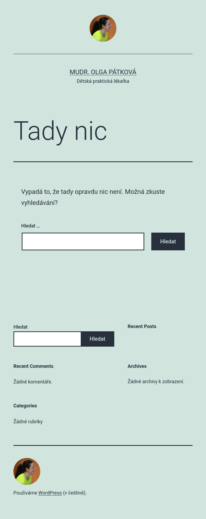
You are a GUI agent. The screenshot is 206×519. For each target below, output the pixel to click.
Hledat (20, 327)
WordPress (50, 493)
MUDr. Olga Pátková (103, 72)
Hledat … (30, 226)
